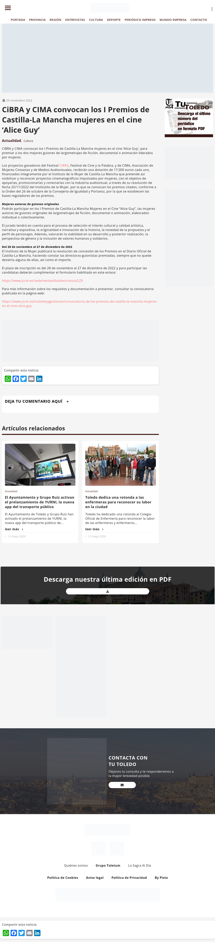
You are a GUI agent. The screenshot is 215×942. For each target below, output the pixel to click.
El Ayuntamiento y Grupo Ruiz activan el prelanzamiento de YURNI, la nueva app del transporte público (39, 502)
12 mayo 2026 (17, 536)
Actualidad (11, 140)
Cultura (28, 141)
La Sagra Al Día (139, 865)
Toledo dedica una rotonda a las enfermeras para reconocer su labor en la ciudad (118, 502)
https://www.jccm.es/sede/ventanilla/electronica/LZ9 (42, 280)
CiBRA (64, 165)
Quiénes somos (76, 865)
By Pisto (161, 877)
